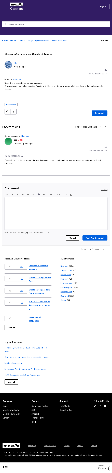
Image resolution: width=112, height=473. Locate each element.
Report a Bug (66, 410)
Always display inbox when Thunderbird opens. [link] (47, 40)
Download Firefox (40, 406)
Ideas (22, 40)
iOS (33, 410)
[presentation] (7, 194)
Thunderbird (11, 104)
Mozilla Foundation (11, 414)
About (5, 406)
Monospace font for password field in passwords (25, 369)
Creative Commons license (91, 455)
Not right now (66, 292)
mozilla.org (32, 446)
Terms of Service (50, 446)
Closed (63, 300)
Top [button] (6, 467)
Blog (34, 422)
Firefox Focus (38, 418)
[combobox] (56, 24)
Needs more (66, 275)
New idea (17, 79)
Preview (104, 190)
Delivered (65, 296)
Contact (94, 446)
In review (64, 279)
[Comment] (99, 113)
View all (11, 328)
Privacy (66, 446)
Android (35, 414)
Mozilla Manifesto (11, 410)
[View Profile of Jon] (20, 139)
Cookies (80, 446)
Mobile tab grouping (13, 363)
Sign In (103, 7)
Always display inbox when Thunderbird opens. (28, 54)
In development (67, 287)
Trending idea (66, 270)
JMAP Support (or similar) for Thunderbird (22, 375)
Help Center (65, 406)
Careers (6, 418)
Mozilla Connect (17, 7)
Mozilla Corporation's (14, 452)
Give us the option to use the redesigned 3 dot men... (27, 357)
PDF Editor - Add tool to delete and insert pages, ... (40, 305)
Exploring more (67, 283)
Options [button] (104, 40)
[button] (7, 111)
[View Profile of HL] (15, 63)
